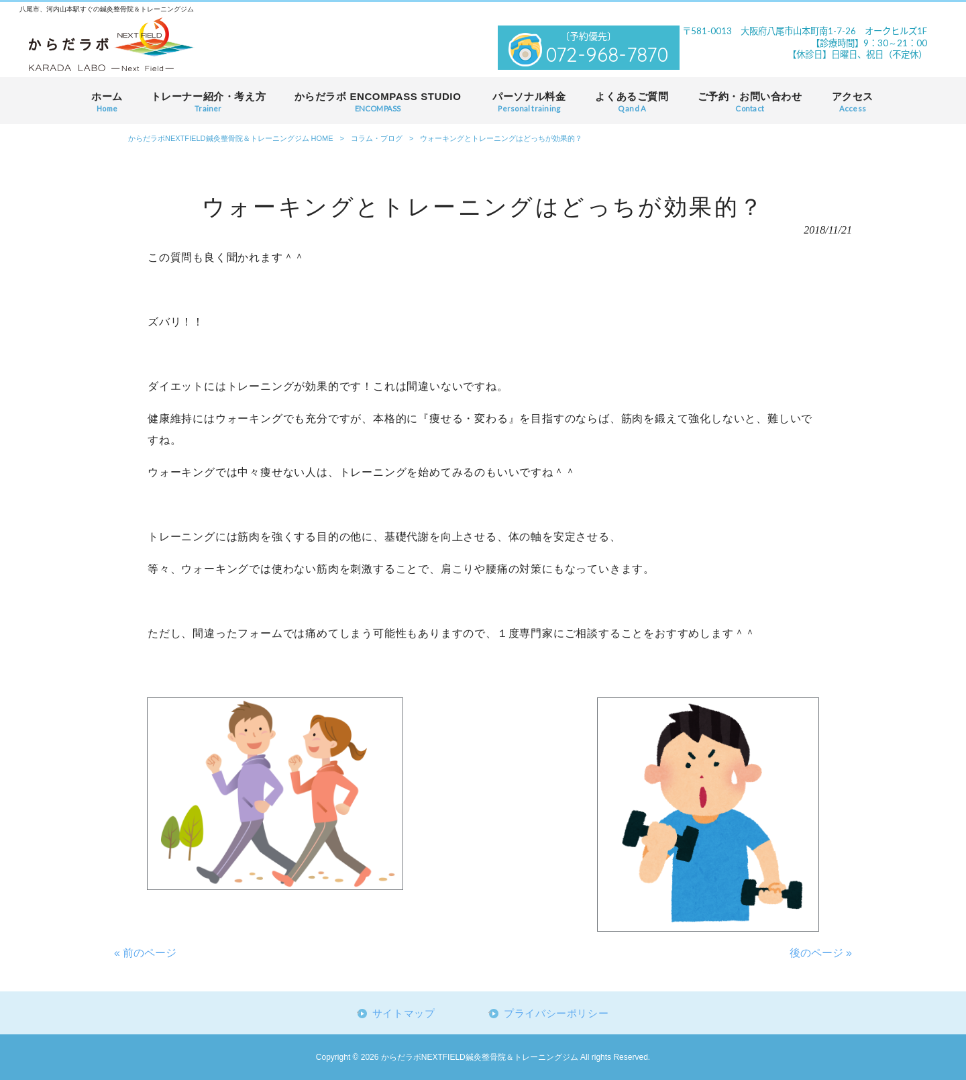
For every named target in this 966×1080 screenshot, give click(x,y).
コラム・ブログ (376, 138)
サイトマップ (403, 1013)
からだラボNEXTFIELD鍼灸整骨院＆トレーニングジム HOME (230, 138)
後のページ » (821, 953)
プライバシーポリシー (556, 1013)
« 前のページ (145, 953)
